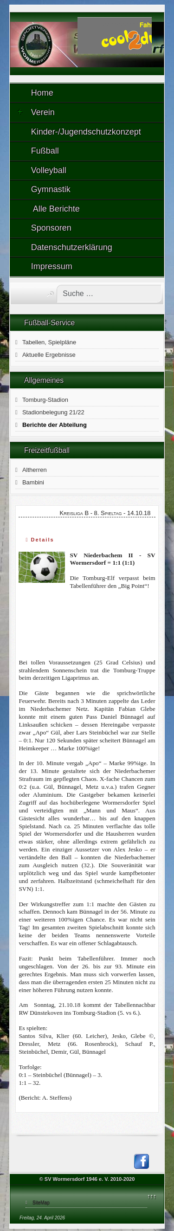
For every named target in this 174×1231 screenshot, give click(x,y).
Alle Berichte (55, 208)
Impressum (51, 266)
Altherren (34, 469)
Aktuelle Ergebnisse (49, 354)
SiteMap (41, 1202)
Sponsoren (51, 227)
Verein (36, 112)
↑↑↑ (151, 1195)
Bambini (33, 482)
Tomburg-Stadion (45, 399)
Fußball (45, 150)
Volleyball (48, 170)
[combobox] (109, 294)
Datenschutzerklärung (71, 247)
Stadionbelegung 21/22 (53, 412)
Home (42, 92)
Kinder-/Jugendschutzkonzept (86, 131)
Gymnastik (51, 189)
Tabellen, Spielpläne (49, 342)
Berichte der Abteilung (54, 424)
